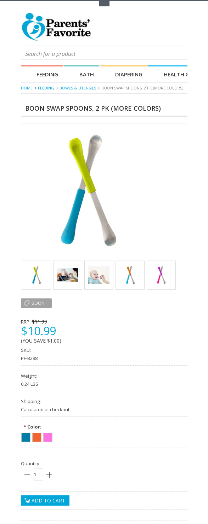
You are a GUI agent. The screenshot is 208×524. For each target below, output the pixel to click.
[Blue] (26, 436)
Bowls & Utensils (78, 88)
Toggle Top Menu (104, 3)
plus (49, 475)
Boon (38, 303)
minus (27, 475)
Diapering (128, 74)
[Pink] (48, 436)
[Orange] (37, 436)
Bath (86, 74)
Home (27, 88)
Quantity (30, 463)
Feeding (47, 74)
